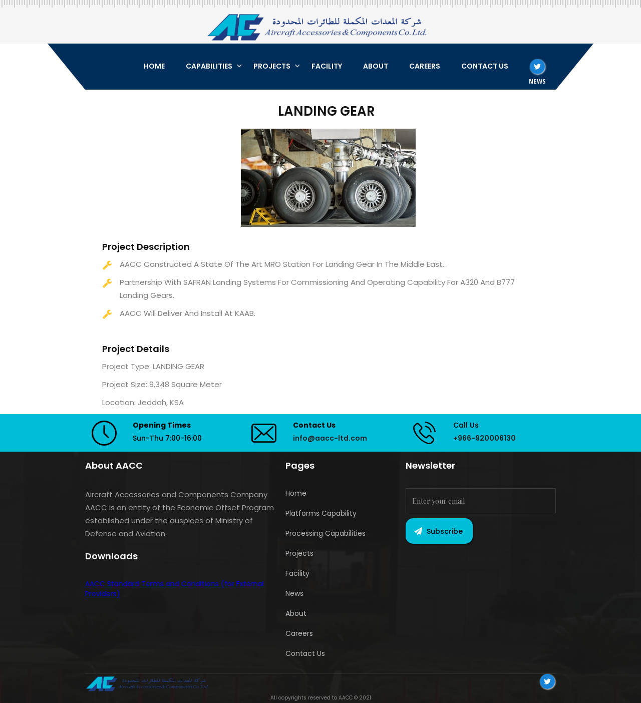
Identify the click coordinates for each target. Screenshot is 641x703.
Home (295, 493)
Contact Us (305, 653)
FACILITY (326, 66)
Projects (299, 553)
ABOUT (375, 66)
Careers (299, 633)
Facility (297, 573)
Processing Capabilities (325, 533)
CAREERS (424, 66)
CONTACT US (484, 66)
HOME (154, 66)
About (295, 613)
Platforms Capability (321, 513)
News (294, 593)
